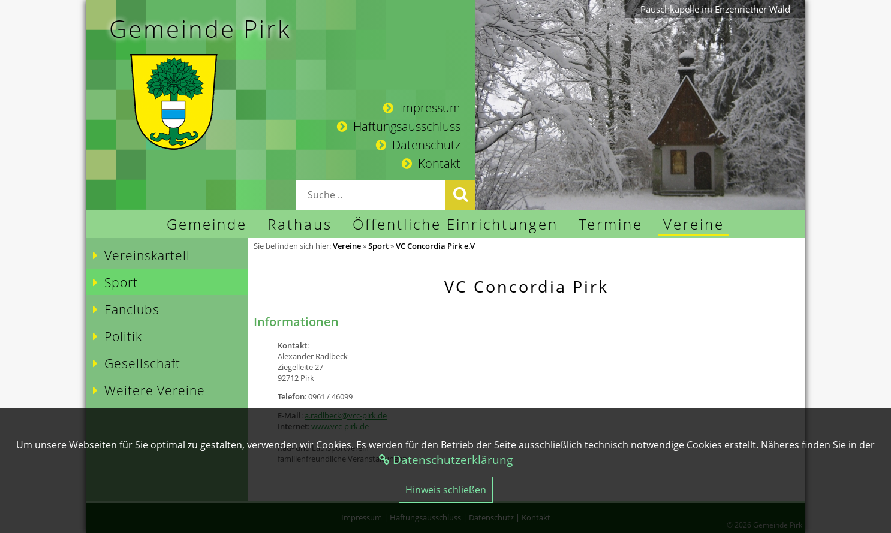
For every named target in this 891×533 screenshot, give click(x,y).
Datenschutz (418, 145)
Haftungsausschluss (398, 126)
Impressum (421, 108)
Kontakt (431, 163)
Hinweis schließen (445, 489)
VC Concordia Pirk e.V (435, 245)
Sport (378, 245)
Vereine (347, 245)
